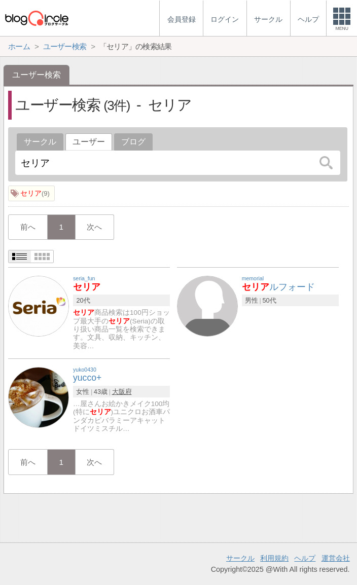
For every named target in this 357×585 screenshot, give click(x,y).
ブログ (133, 141)
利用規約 (274, 558)
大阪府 (122, 391)
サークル (40, 141)
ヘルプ (304, 558)
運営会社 (336, 558)
